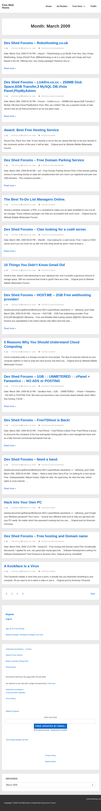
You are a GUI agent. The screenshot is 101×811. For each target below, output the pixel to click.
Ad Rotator (62, 6)
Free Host (79, 5)
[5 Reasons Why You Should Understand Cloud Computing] (29, 352)
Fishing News (11, 667)
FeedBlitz (63, 730)
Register (10, 614)
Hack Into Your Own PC (23, 502)
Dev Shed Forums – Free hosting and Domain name (46, 536)
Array (52, 135)
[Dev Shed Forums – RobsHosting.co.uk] (29, 48)
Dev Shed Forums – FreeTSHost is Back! (37, 420)
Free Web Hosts (8, 6)
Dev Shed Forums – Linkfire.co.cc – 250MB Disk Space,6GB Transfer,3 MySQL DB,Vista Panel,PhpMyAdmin (43, 86)
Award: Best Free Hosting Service (31, 130)
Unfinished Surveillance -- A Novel (18, 649)
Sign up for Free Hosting (15, 629)
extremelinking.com (93, 799)
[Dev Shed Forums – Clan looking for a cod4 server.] (29, 235)
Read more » (10, 68)
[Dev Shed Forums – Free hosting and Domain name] (29, 541)
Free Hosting (10, 699)
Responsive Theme (48, 803)
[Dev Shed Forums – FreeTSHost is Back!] (29, 425)
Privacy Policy (50, 755)
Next (93, 594)
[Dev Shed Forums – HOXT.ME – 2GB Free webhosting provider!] (29, 305)
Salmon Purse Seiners (14, 655)
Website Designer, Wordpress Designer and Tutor (24, 635)
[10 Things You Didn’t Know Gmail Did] (29, 270)
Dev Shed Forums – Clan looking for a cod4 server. (45, 229)
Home (49, 6)
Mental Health (50, 762)
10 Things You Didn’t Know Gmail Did (34, 265)
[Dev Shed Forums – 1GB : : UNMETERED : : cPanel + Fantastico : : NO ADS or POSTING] (29, 386)
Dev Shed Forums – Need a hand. (31, 459)
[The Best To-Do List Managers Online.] (29, 205)
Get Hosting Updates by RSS (17, 740)
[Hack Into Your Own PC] (29, 508)
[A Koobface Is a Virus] (29, 571)
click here (51, 683)
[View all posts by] (7, 48)
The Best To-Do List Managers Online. (34, 199)
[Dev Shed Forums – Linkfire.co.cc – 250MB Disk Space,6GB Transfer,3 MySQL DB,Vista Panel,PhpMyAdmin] (29, 96)
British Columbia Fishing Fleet (17, 661)
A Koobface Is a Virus (21, 566)
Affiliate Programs (12, 711)
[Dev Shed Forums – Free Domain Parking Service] (29, 165)
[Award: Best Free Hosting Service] (29, 135)
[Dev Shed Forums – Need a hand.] (29, 465)
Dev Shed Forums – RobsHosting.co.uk (36, 43)
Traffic (93, 6)
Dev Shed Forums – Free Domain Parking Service (44, 160)
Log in (9, 619)
